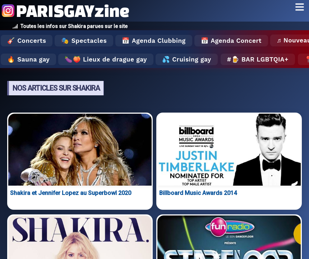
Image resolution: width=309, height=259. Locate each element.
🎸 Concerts (26, 40)
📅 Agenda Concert (231, 40)
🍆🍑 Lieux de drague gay (106, 59)
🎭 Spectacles (84, 40)
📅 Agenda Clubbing (153, 40)
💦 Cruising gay (186, 59)
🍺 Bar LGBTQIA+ (260, 59)
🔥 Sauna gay (28, 59)
